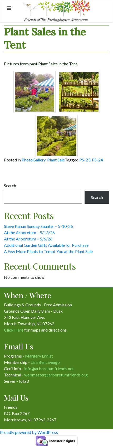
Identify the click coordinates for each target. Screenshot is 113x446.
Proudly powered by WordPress (29, 432)
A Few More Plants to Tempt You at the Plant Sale (48, 251)
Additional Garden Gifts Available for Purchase (46, 245)
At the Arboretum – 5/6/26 (28, 238)
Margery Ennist (39, 355)
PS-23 (84, 159)
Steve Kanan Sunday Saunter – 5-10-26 (38, 226)
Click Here (13, 329)
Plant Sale (56, 159)
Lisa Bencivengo (45, 362)
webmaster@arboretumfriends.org (56, 374)
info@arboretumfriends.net (49, 368)
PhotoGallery (34, 159)
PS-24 (97, 159)
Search (10, 185)
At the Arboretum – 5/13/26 (29, 232)
